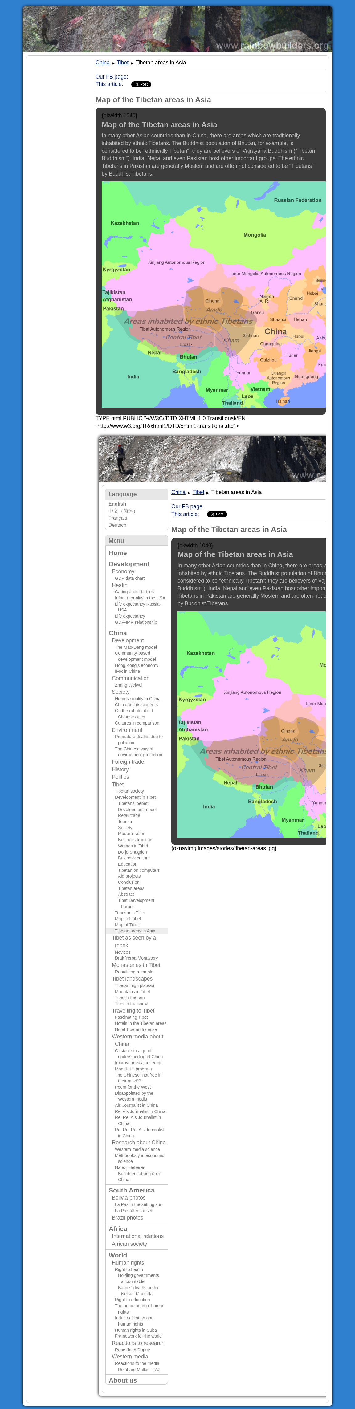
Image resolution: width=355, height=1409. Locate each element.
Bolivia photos (129, 1198)
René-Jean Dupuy (132, 1349)
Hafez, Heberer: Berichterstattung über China (138, 1173)
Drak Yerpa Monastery (136, 958)
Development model (137, 809)
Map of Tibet (127, 924)
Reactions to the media (137, 1363)
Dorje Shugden (132, 852)
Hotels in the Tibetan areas (140, 1023)
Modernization (131, 833)
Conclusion (129, 882)
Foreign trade (128, 762)
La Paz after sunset (133, 1210)
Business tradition (135, 839)
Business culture (134, 857)
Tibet (118, 785)
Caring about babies (134, 591)
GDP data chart (130, 578)
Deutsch (117, 525)
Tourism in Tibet (130, 912)
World (118, 1255)
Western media (130, 1357)
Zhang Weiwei (128, 685)
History (120, 769)
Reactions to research (138, 1343)
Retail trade (129, 815)
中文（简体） (123, 511)
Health (120, 585)
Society (121, 692)
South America (131, 1190)
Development (129, 563)
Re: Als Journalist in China (140, 1111)
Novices (122, 952)
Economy (123, 571)
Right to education (132, 1299)
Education (127, 864)
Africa (118, 1228)
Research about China (139, 1142)
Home (118, 552)
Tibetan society (129, 791)
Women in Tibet (133, 845)
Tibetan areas (131, 888)
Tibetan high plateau (134, 985)
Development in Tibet (135, 797)
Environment (127, 730)
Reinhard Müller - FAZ (139, 1369)
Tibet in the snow (131, 1003)
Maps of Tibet (128, 918)
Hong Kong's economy (136, 665)
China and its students (136, 704)
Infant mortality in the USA (140, 597)
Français (117, 518)
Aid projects (129, 876)
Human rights (128, 1263)
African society (129, 1244)
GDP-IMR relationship (136, 622)
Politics (120, 777)
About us (123, 1380)
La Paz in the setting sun (138, 1204)
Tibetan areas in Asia (135, 930)
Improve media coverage (139, 1062)
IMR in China (127, 671)
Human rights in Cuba (136, 1330)
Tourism (125, 821)
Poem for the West (133, 1087)
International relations (138, 1236)
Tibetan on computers (139, 870)
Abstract (126, 894)
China (118, 632)
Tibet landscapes (132, 979)
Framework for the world (138, 1336)
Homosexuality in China (138, 698)
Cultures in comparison (137, 723)
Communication (130, 678)
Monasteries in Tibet (136, 965)
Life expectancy (130, 616)
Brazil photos (127, 1218)
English (117, 503)
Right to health (129, 1269)
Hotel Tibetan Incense (136, 1029)
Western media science (137, 1149)
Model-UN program (133, 1068)
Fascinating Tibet (131, 1017)
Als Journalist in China (136, 1105)
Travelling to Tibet (133, 1011)
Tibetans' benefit (133, 803)
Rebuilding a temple (134, 971)
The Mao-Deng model (136, 647)
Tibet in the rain (130, 997)
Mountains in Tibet (132, 991)
